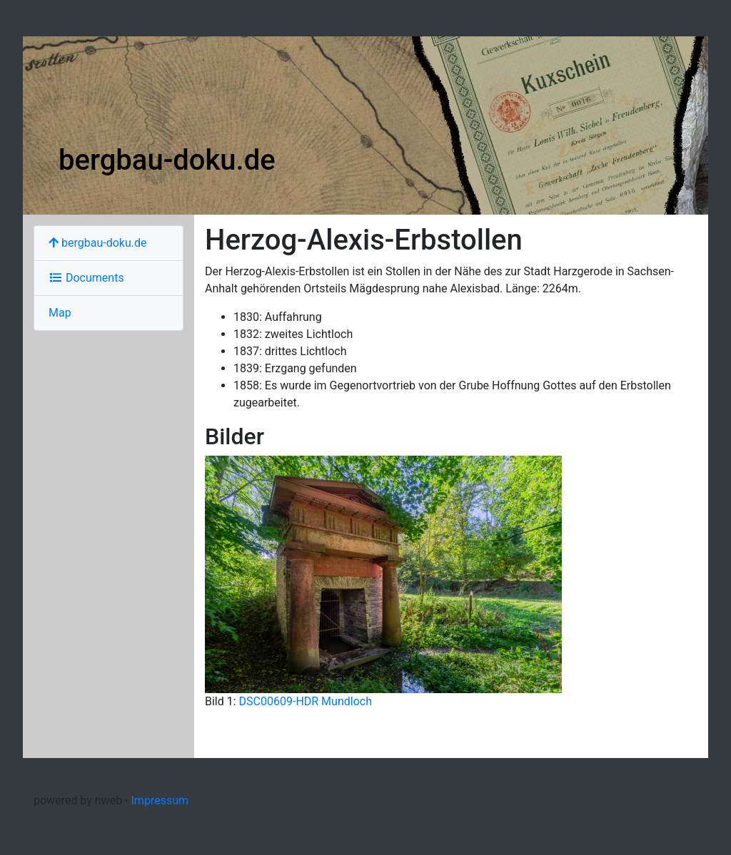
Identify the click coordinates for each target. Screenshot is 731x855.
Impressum (160, 800)
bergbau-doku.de (167, 160)
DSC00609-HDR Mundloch (305, 701)
